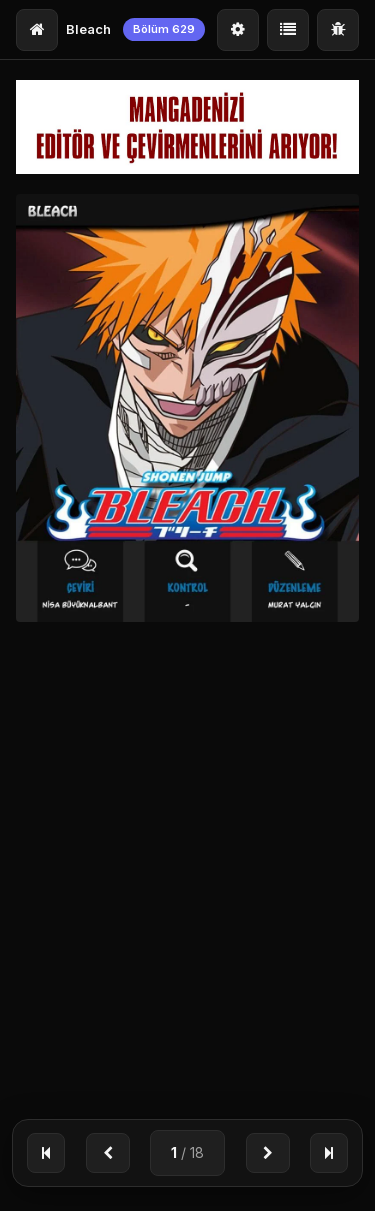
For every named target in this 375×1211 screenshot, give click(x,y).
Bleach (88, 29)
